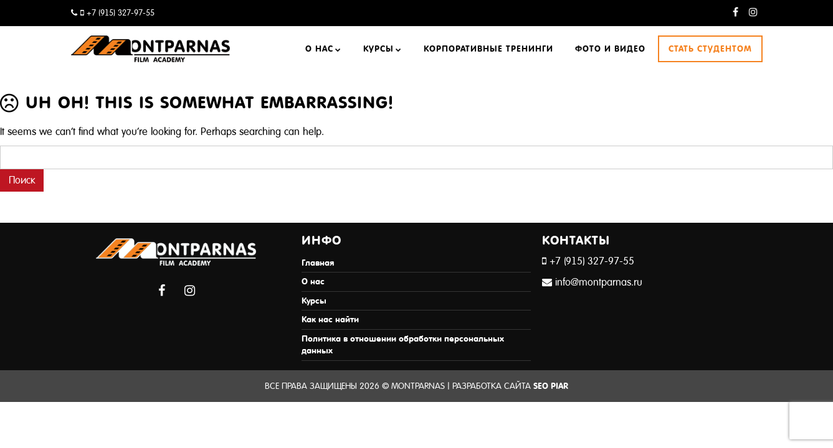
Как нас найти (330, 319)
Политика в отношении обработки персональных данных (403, 345)
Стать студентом (710, 49)
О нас (319, 49)
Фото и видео (610, 49)
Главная (318, 263)
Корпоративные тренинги (488, 49)
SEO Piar (550, 386)
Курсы (378, 49)
